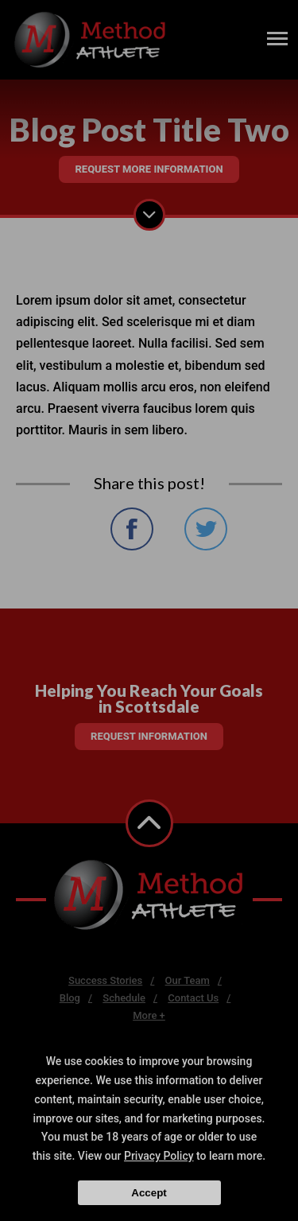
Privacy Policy (159, 1155)
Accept (148, 1193)
